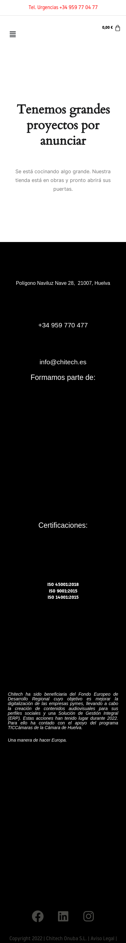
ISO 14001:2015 (63, 597)
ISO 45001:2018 (63, 584)
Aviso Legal (102, 938)
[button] (12, 34)
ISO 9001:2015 (63, 591)
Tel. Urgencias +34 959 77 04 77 (63, 7)
